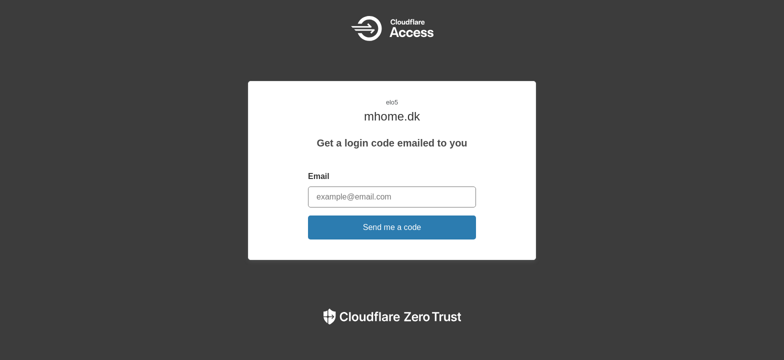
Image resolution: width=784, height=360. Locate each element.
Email (319, 176)
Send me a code (392, 227)
